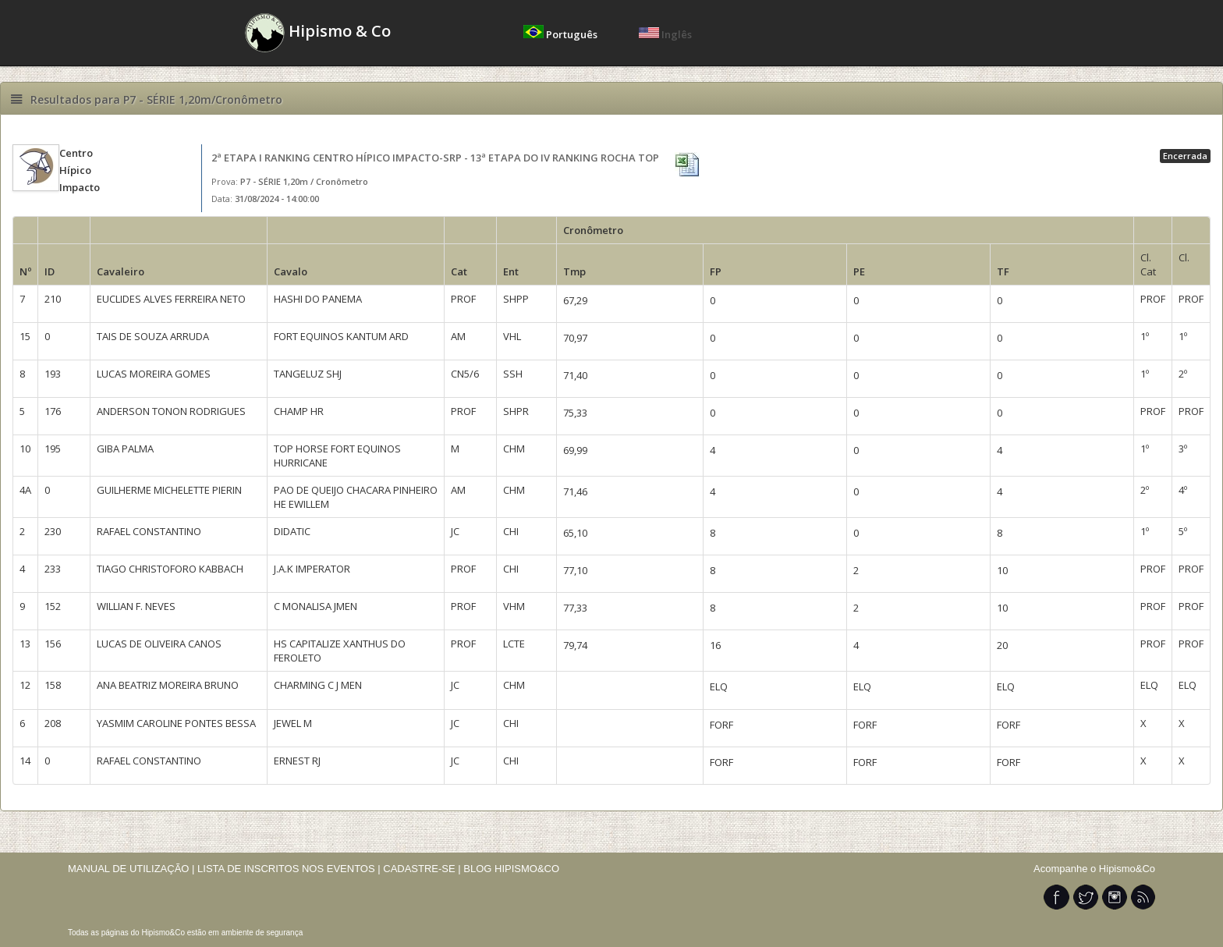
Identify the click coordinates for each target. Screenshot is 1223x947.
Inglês (665, 34)
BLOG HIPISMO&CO (511, 868)
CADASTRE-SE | (423, 868)
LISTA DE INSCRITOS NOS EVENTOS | (289, 868)
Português (561, 34)
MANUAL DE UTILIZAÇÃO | (131, 868)
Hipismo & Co (318, 32)
